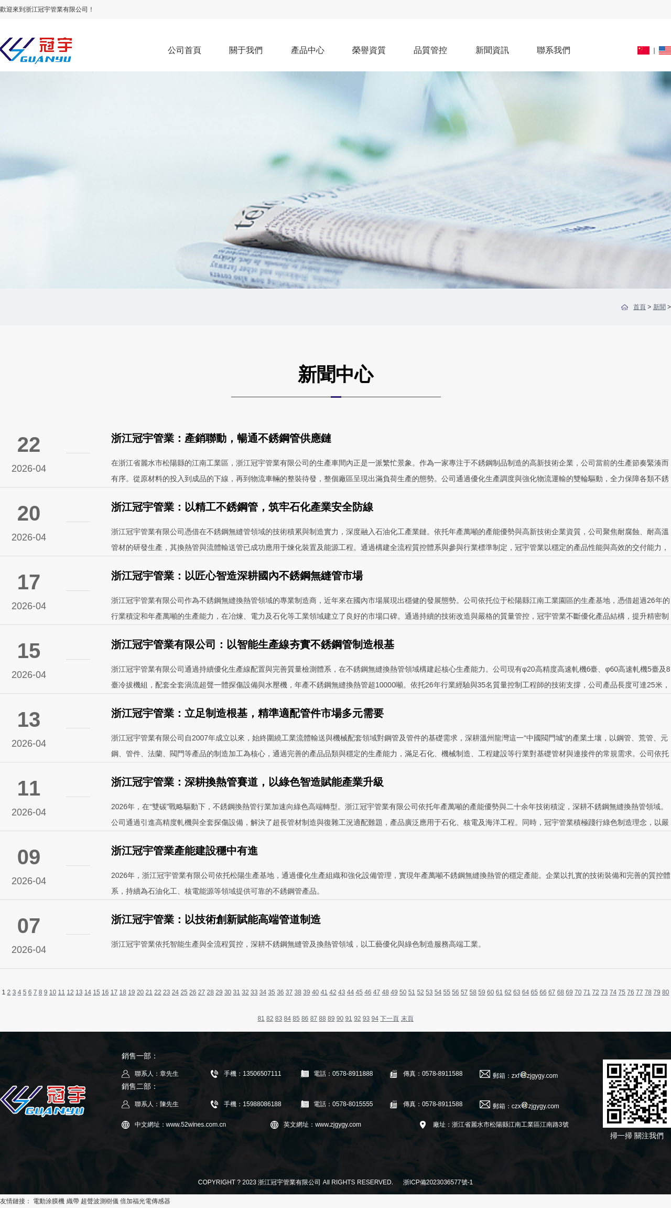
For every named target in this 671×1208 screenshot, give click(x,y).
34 (262, 992)
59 (481, 992)
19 (131, 992)
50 (402, 992)
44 (350, 992)
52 (420, 992)
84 (287, 1018)
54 (438, 992)
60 (490, 992)
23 (166, 992)
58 (473, 992)
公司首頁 (184, 50)
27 (201, 992)
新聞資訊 (492, 50)
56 (455, 992)
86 (304, 1018)
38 (298, 992)
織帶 (73, 1201)
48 (385, 992)
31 (236, 992)
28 (210, 992)
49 (394, 992)
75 (622, 992)
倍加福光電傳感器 (145, 1201)
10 (52, 992)
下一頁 (389, 1018)
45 (358, 992)
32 (245, 992)
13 (78, 992)
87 (313, 1018)
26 (192, 992)
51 (411, 992)
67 (551, 992)
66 (542, 992)
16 (105, 992)
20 (140, 992)
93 (366, 1018)
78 (648, 992)
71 (586, 992)
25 (183, 992)
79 (656, 992)
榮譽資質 (369, 50)
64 (525, 992)
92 (357, 1018)
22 (157, 992)
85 (296, 1018)
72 (595, 992)
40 (315, 992)
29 (218, 992)
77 (639, 992)
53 (429, 992)
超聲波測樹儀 (99, 1201)
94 (375, 1018)
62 (507, 992)
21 (149, 992)
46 (367, 992)
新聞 (659, 307)
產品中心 (307, 50)
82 (269, 1018)
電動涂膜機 (48, 1201)
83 (278, 1018)
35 (271, 992)
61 (499, 992)
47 (376, 992)
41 (324, 992)
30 (227, 992)
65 (534, 992)
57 (464, 992)
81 (260, 1018)
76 (630, 992)
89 (331, 1018)
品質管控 (430, 50)
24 (175, 992)
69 (569, 992)
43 (341, 992)
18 (122, 992)
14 (87, 992)
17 (114, 992)
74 (613, 992)
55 (446, 992)
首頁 (639, 307)
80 (665, 992)
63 (516, 992)
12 (70, 992)
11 (61, 992)
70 (578, 992)
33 (254, 992)
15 (96, 992)
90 (340, 1018)
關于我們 (246, 50)
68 (560, 992)
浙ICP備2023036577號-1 (438, 1182)
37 (289, 992)
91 (348, 1018)
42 (332, 992)
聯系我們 (553, 50)
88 (322, 1018)
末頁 (407, 1018)
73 (604, 992)
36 (280, 992)
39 (306, 992)
